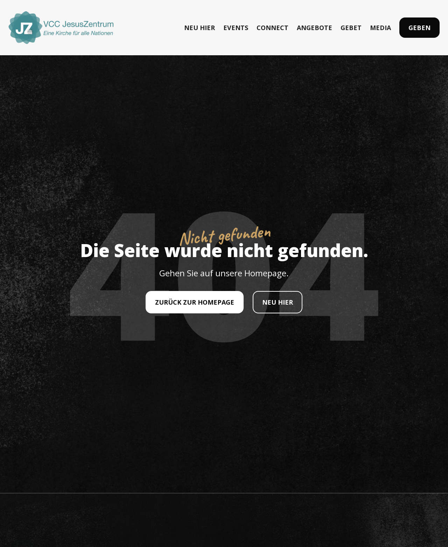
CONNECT (272, 27)
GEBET (351, 27)
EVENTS (235, 27)
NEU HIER (199, 27)
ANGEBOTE (314, 27)
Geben (419, 27)
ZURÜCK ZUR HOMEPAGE (194, 302)
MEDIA (380, 27)
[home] (60, 27)
